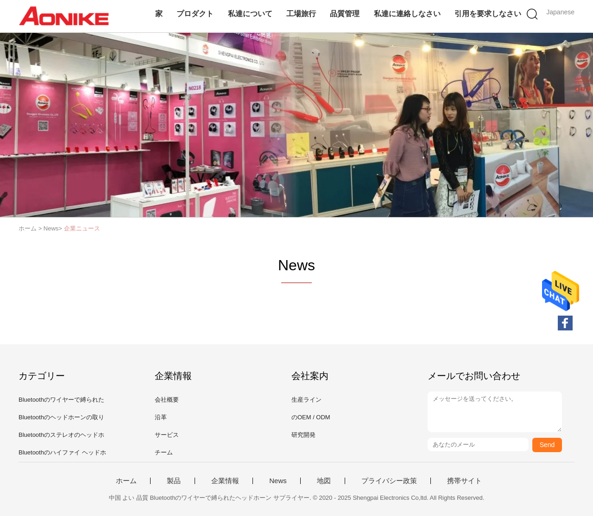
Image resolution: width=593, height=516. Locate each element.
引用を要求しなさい (487, 14)
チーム (164, 452)
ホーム (126, 481)
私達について (250, 14)
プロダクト (195, 14)
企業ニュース (82, 228)
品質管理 (345, 14)
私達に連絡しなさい (407, 14)
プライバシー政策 (389, 481)
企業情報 (225, 481)
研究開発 (303, 434)
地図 (324, 481)
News (278, 481)
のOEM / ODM (310, 417)
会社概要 (167, 399)
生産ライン (306, 399)
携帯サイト (464, 481)
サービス (167, 434)
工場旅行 (301, 14)
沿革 (161, 417)
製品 (174, 481)
